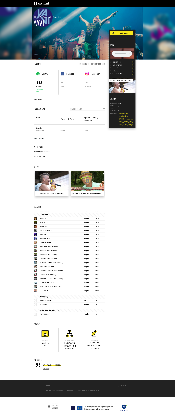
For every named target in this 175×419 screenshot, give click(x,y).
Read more (46, 369)
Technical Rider (123, 113)
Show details (38, 99)
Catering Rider (123, 116)
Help (48, 386)
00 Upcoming (39, 152)
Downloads (94, 390)
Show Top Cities (39, 138)
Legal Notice (82, 390)
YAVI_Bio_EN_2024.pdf (126, 125)
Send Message (123, 33)
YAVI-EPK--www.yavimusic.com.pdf (126, 119)
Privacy (70, 390)
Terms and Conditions (55, 390)
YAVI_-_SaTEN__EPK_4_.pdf (126, 122)
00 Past (47, 152)
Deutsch (123, 386)
